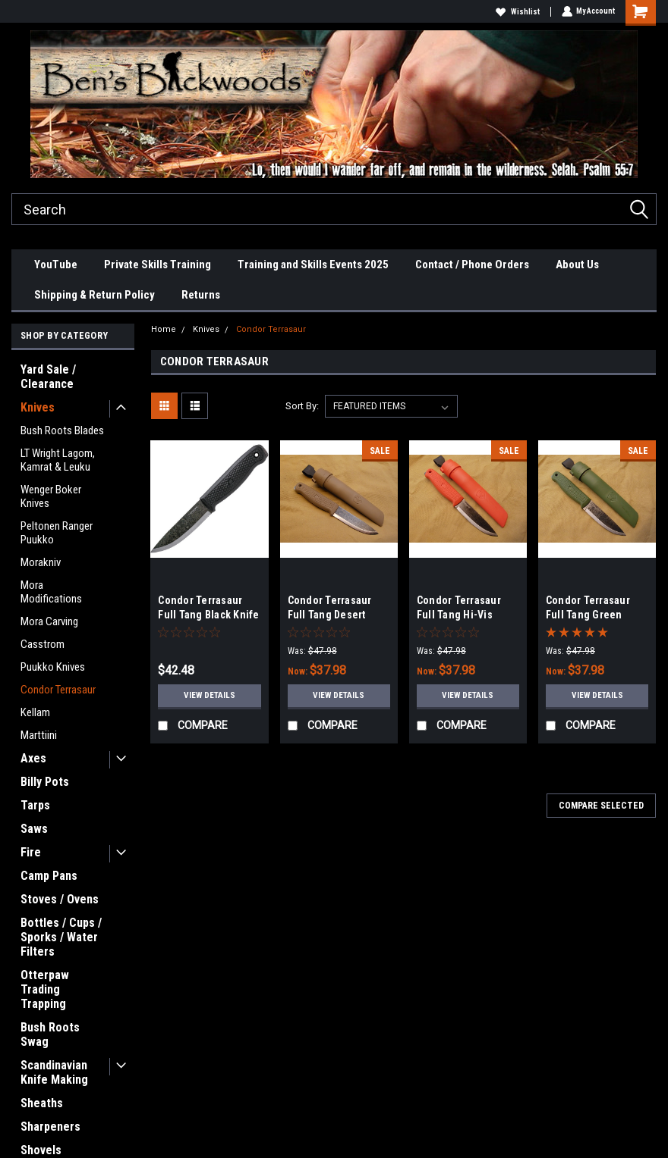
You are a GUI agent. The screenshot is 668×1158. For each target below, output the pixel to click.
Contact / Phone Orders (472, 264)
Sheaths (41, 1103)
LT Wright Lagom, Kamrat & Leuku (57, 460)
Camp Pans (48, 875)
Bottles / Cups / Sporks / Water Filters (61, 937)
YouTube (55, 264)
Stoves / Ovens (59, 899)
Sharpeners (50, 1126)
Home (163, 329)
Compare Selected (601, 805)
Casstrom (42, 644)
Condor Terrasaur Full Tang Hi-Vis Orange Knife (459, 614)
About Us (577, 264)
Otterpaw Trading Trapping (44, 989)
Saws (34, 829)
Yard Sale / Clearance (48, 376)
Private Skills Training (157, 264)
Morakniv (40, 562)
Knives (37, 407)
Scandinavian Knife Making (54, 1072)
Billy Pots (44, 782)
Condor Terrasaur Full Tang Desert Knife (330, 614)
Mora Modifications (51, 592)
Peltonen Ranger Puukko (56, 532)
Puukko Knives (52, 667)
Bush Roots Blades (62, 430)
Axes (33, 758)
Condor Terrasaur (58, 689)
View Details (210, 695)
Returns (200, 295)
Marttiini (38, 735)
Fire (30, 852)
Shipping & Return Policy (94, 295)
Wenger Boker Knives (50, 496)
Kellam (35, 712)
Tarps (35, 805)
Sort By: (302, 406)
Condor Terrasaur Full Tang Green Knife (588, 614)
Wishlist (517, 12)
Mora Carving (49, 621)
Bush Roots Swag (50, 1034)
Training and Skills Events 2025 (313, 264)
